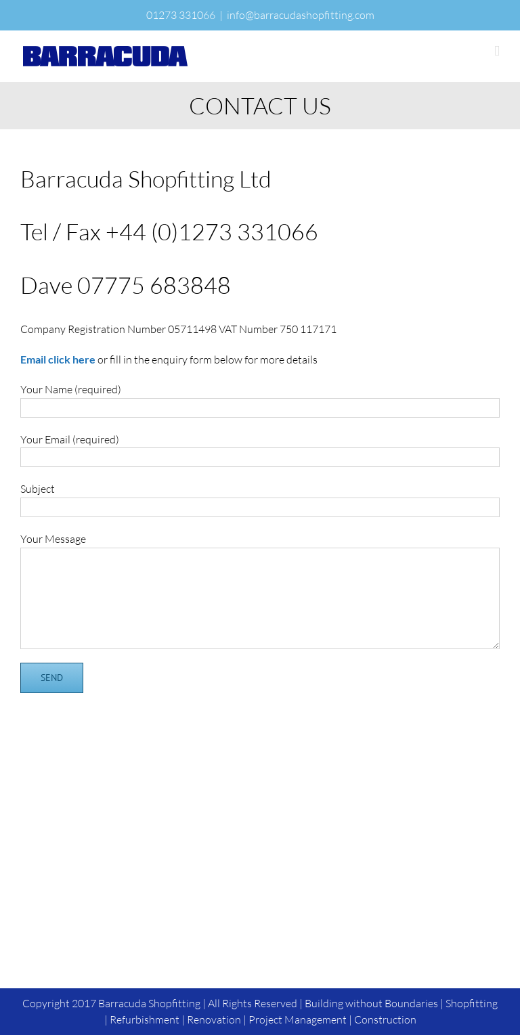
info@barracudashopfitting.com (300, 15)
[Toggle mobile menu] (497, 51)
